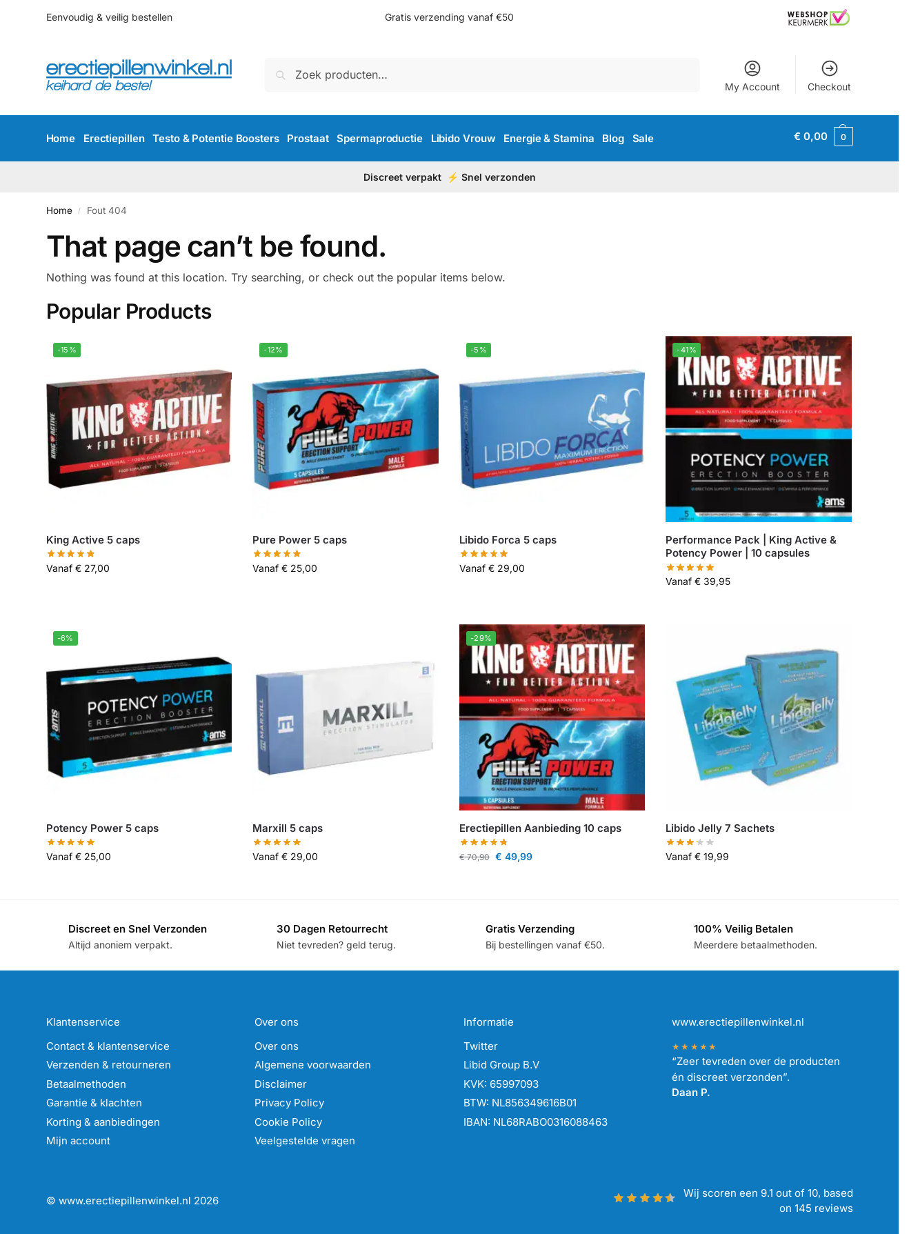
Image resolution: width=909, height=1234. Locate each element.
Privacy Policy (289, 1097)
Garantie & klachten (94, 1097)
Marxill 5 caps (287, 823)
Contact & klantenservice (108, 1041)
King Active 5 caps (93, 534)
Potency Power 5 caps (102, 823)
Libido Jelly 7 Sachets (720, 823)
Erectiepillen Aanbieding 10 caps (540, 823)
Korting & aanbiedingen (103, 1117)
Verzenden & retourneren (108, 1059)
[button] (823, 136)
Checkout (829, 75)
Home (59, 206)
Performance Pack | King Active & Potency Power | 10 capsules (751, 541)
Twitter (480, 1041)
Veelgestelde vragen (304, 1135)
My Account (752, 75)
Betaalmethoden (86, 1079)
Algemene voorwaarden (312, 1059)
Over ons (276, 1041)
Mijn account (78, 1135)
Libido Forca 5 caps (508, 534)
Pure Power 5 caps (299, 534)
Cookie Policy (288, 1117)
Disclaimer (280, 1079)
